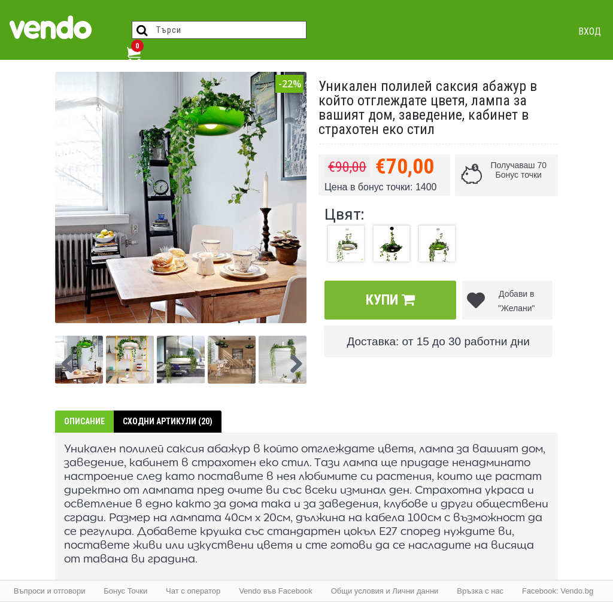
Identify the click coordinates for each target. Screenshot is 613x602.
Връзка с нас (480, 590)
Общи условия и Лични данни (385, 590)
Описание (84, 421)
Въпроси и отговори (50, 590)
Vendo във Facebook (275, 590)
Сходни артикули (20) (168, 421)
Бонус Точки (125, 590)
